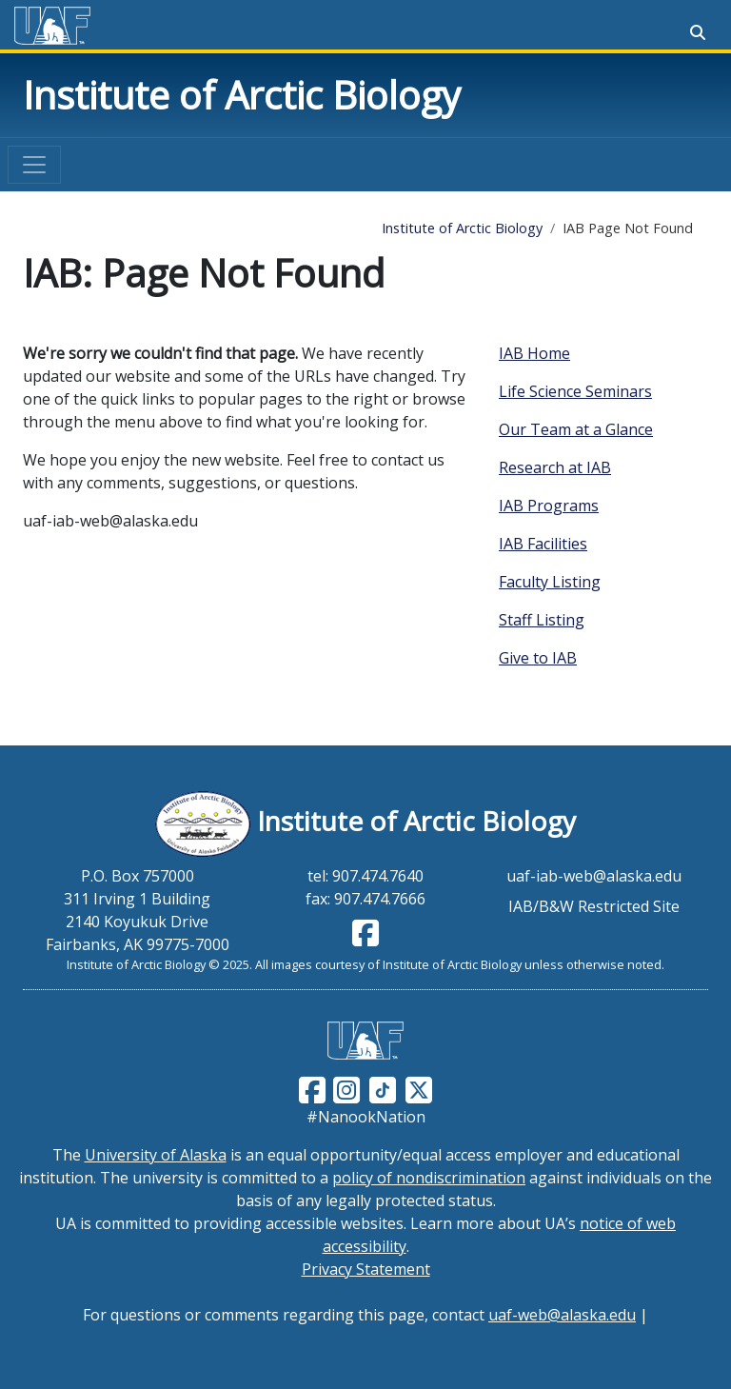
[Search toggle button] (698, 32)
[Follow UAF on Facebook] (312, 1088)
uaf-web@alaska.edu (562, 1314)
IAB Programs (549, 505)
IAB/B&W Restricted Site (594, 906)
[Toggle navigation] (34, 165)
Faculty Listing (550, 581)
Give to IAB (538, 657)
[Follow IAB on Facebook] (365, 938)
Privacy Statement (366, 1269)
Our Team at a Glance (576, 429)
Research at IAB (555, 467)
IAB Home (534, 353)
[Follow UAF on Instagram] (344, 1088)
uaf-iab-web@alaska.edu (594, 875)
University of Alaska (156, 1154)
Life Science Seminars (575, 391)
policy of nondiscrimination (428, 1177)
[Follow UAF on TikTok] (383, 1088)
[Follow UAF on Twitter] (418, 1088)
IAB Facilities (543, 543)
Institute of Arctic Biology (242, 95)
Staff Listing (541, 619)
